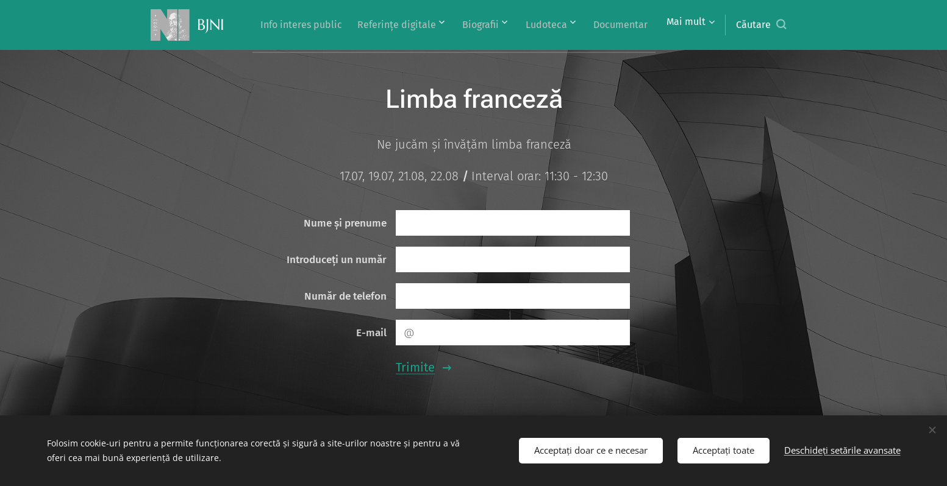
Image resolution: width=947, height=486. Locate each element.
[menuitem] (355, 25)
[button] (761, 25)
